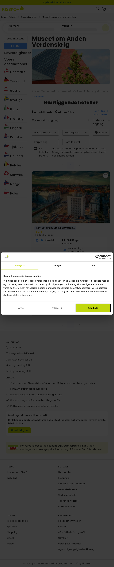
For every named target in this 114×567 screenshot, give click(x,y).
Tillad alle (93, 307)
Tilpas (57, 307)
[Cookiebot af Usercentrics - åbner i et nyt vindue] (98, 257)
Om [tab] (94, 265)
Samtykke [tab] (20, 265)
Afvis (21, 307)
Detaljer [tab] (57, 265)
